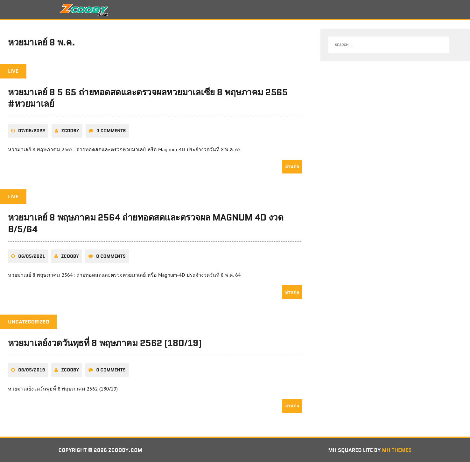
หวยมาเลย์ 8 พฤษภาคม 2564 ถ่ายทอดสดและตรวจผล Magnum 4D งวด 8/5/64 (145, 223)
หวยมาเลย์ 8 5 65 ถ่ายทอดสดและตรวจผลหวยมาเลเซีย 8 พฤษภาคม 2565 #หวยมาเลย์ (148, 98)
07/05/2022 (31, 130)
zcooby (70, 130)
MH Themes (396, 450)
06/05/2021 (31, 256)
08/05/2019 (31, 370)
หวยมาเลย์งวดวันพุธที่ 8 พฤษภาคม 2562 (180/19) (104, 342)
